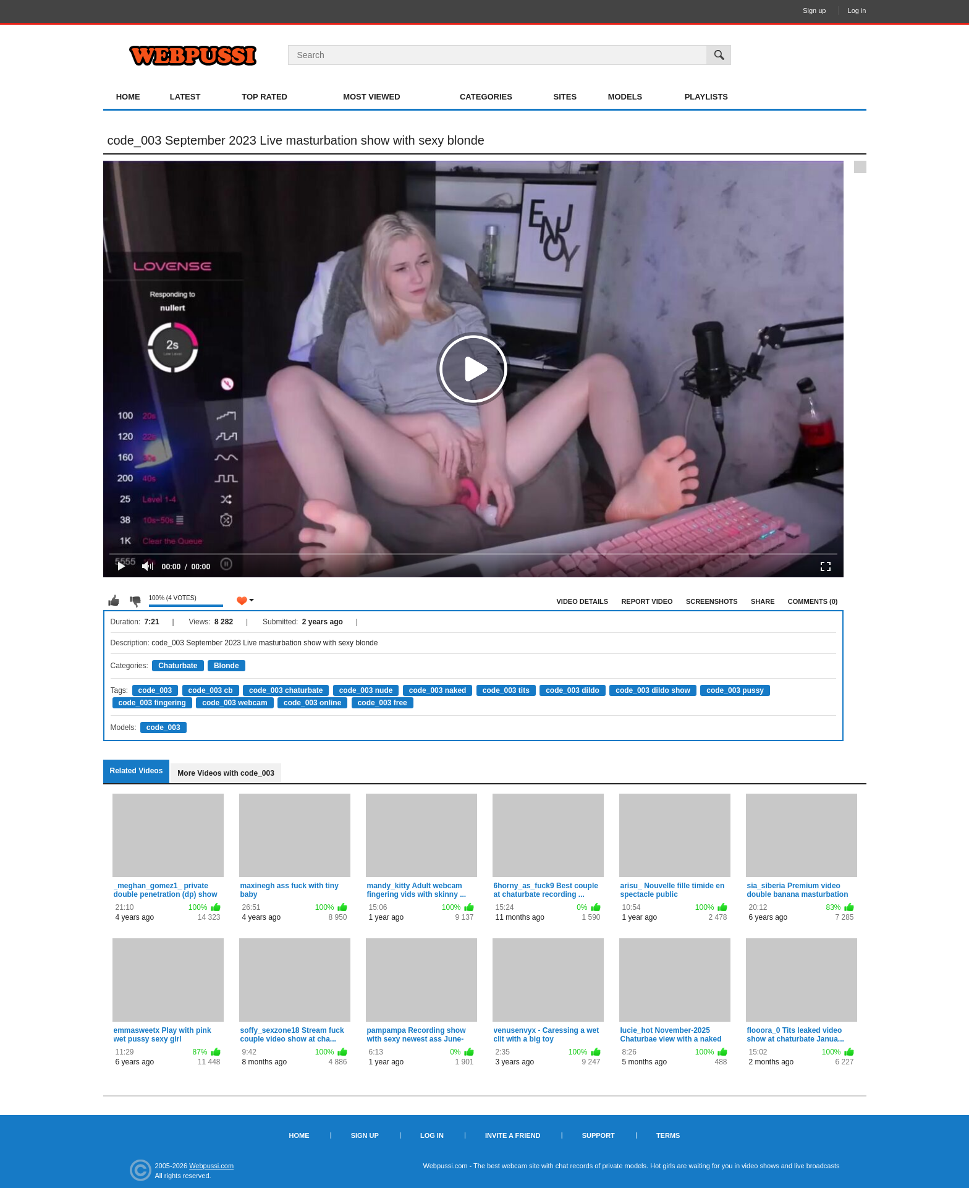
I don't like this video (134, 601)
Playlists (706, 96)
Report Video (646, 601)
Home (128, 96)
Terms (668, 1135)
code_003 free (382, 702)
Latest (185, 96)
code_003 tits (506, 690)
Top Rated (264, 96)
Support (598, 1135)
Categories (486, 96)
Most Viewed (371, 96)
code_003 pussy (735, 690)
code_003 (155, 690)
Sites (565, 96)
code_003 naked (438, 690)
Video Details (583, 601)
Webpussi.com (211, 1165)
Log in (857, 10)
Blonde (226, 665)
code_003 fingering (152, 702)
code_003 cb (210, 690)
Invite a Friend (513, 1135)
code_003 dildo (572, 690)
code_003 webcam (234, 702)
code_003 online (312, 702)
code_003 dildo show (653, 690)
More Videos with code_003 (225, 773)
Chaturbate (177, 665)
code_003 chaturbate (286, 690)
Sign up (814, 10)
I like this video (113, 601)
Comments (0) (813, 601)
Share (763, 601)
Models (625, 96)
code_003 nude (366, 690)
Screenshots (712, 601)
